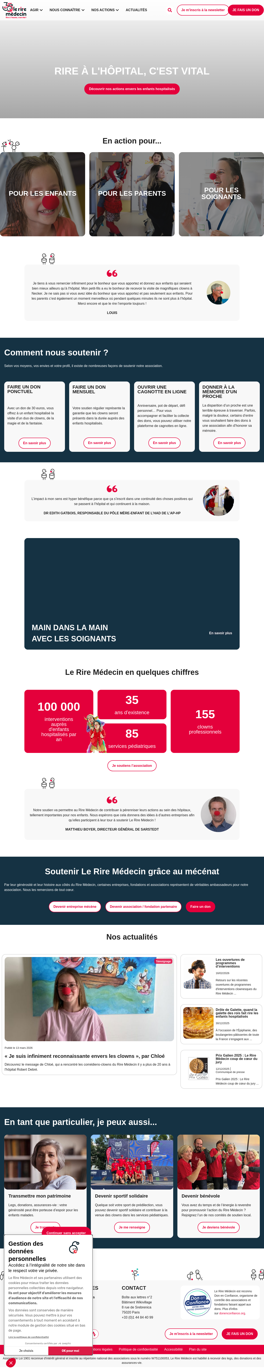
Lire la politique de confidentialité (28, 1337)
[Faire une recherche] (170, 10)
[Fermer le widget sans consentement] (66, 1233)
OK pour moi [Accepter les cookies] (70, 1351)
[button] (11, 1363)
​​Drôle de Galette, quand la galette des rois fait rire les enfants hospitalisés (237, 1013)
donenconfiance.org (232, 1313)
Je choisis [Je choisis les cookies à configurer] (26, 1351)
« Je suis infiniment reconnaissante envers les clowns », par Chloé (85, 1056)
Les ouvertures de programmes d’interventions (230, 963)
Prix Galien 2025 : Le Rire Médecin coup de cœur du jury (236, 1059)
